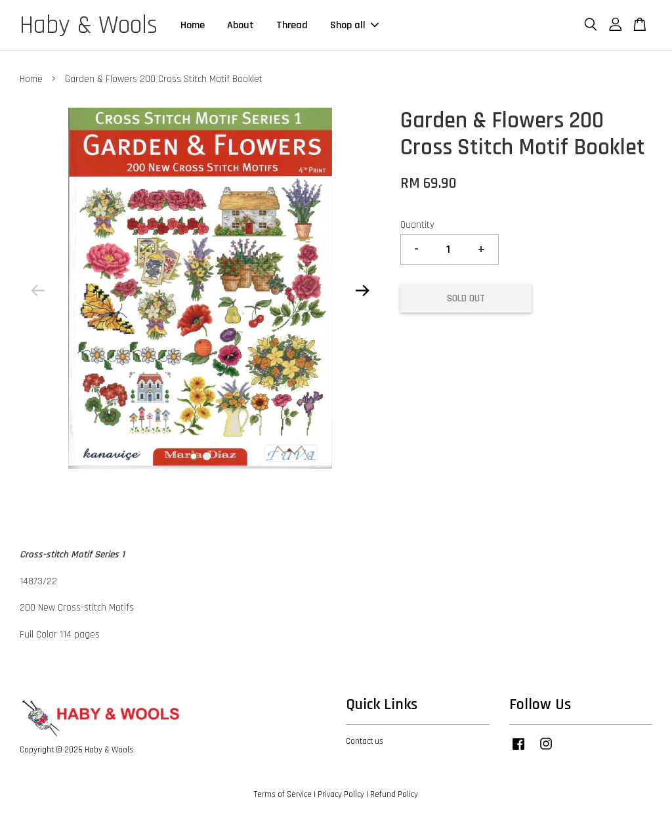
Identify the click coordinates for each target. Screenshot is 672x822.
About (240, 25)
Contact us (364, 741)
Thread (292, 25)
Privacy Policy (341, 794)
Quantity (417, 225)
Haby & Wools (89, 26)
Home (192, 25)
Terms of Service (283, 794)
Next (362, 290)
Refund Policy (394, 794)
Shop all (354, 25)
